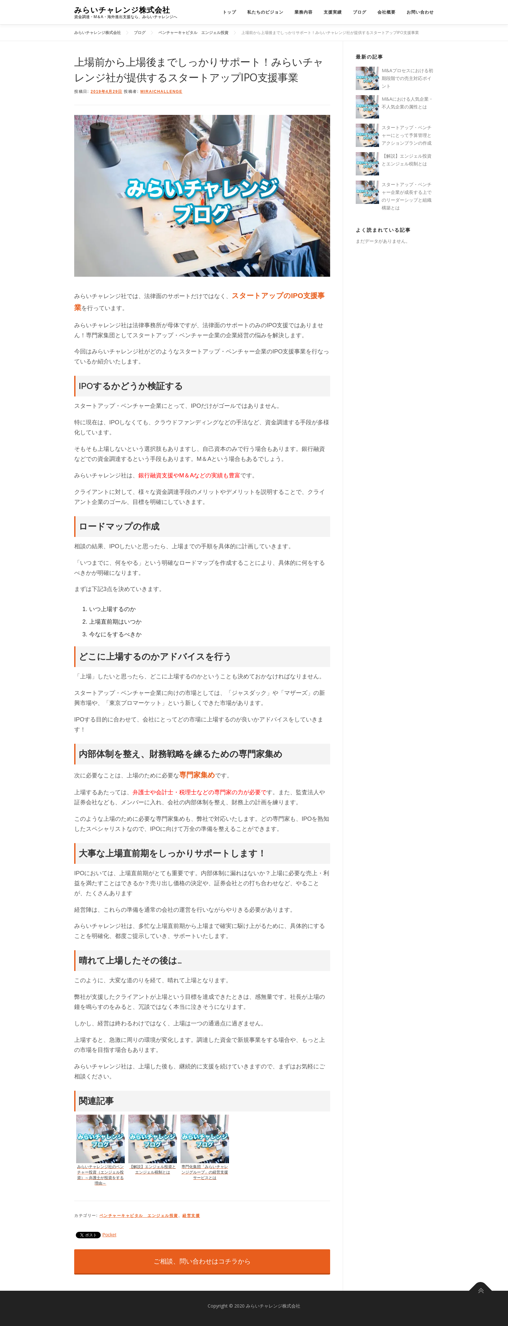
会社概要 (386, 12)
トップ (229, 12)
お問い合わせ (420, 12)
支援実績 (333, 12)
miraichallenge (161, 91)
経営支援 (191, 1215)
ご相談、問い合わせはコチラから (202, 1261)
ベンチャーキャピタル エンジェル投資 (138, 1215)
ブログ (359, 12)
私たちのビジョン (265, 12)
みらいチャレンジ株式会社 (122, 10)
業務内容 (303, 12)
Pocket (109, 1234)
